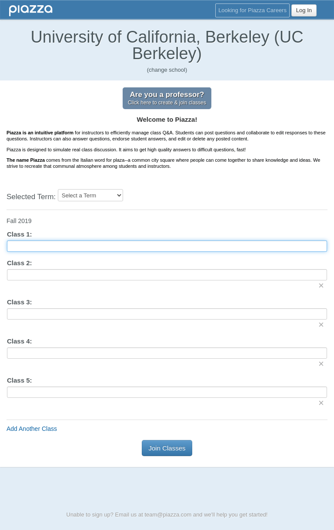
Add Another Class (32, 428)
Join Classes (166, 448)
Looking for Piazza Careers (252, 10)
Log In (304, 10)
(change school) (167, 70)
